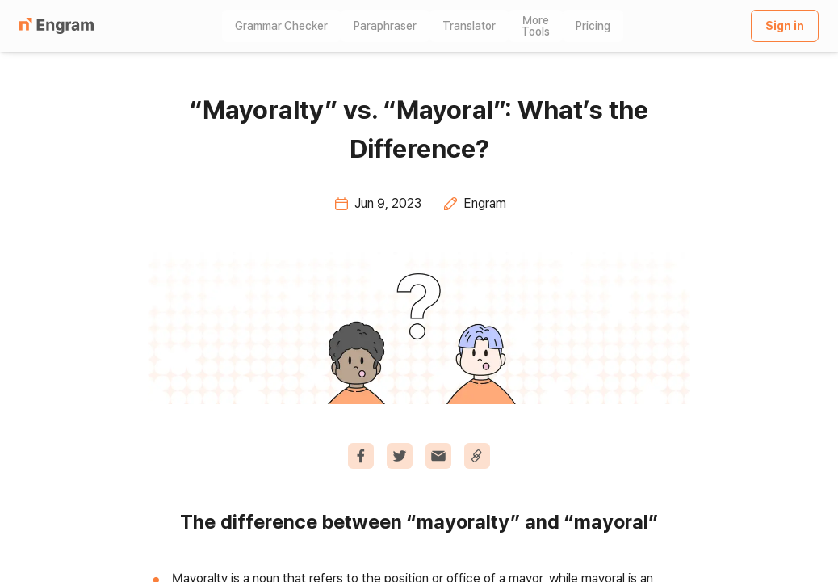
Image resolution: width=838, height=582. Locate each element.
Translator (469, 26)
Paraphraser (385, 26)
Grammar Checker (281, 26)
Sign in (784, 25)
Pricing (593, 26)
